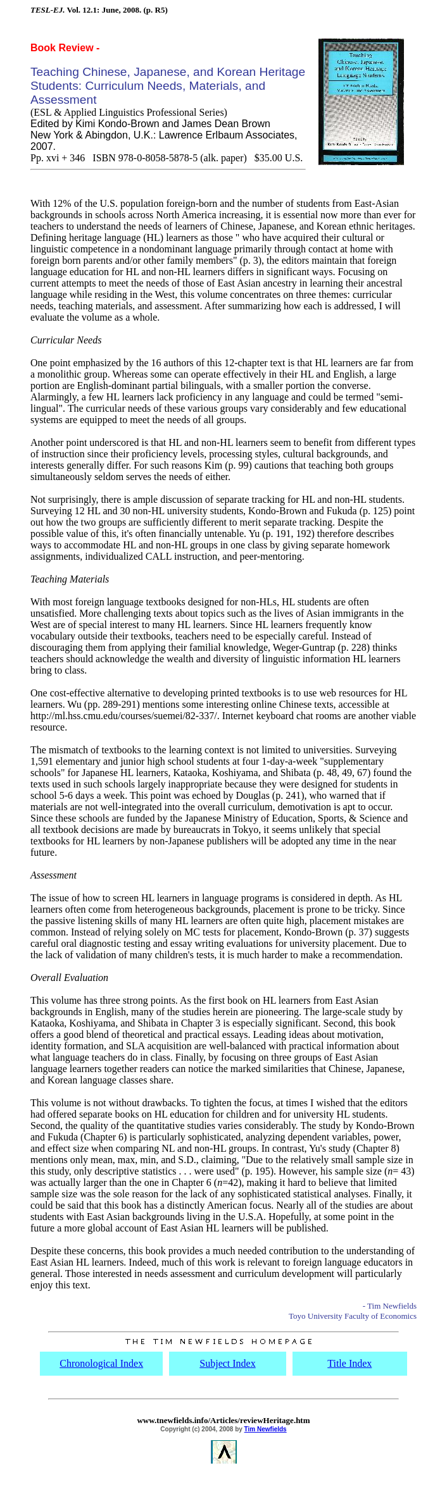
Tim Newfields (265, 1429)
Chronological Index (101, 1363)
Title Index (349, 1363)
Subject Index (227, 1363)
